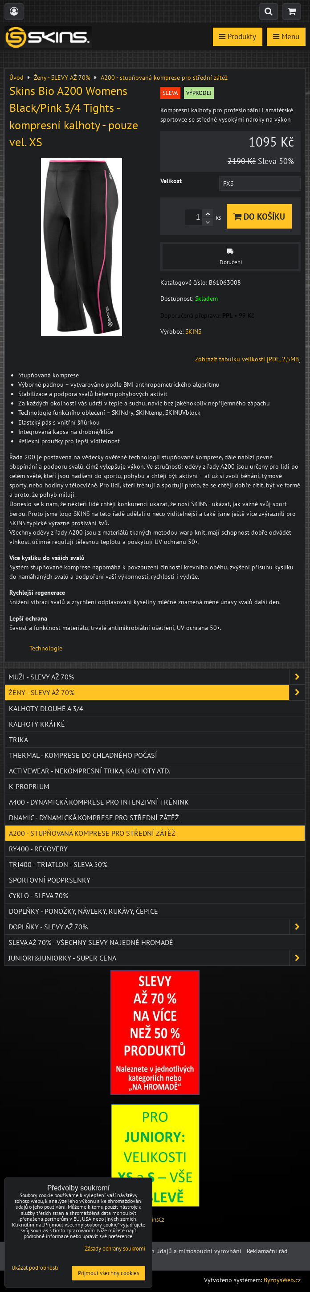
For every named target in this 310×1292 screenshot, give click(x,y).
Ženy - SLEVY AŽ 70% (156, 692)
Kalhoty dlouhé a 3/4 (46, 708)
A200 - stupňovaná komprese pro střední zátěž (92, 833)
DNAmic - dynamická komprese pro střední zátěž (94, 817)
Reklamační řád (267, 1251)
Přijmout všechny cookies (108, 1273)
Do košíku (259, 216)
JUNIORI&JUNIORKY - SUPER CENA (156, 957)
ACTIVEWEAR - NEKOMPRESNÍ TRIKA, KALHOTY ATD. (89, 770)
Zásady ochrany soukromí (115, 1248)
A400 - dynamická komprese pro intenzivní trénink (99, 801)
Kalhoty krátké (37, 724)
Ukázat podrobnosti (35, 1268)
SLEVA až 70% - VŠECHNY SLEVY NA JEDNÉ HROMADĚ (90, 942)
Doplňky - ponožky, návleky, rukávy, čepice (83, 911)
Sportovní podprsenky (49, 879)
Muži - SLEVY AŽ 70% (156, 676)
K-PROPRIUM (29, 786)
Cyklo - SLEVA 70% (38, 895)
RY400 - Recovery (38, 848)
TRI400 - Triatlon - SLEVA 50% (58, 864)
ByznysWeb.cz (282, 1280)
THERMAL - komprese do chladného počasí (83, 755)
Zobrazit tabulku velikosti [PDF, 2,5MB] (248, 359)
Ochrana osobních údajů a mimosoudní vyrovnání (173, 1251)
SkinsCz (155, 1219)
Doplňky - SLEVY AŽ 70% (156, 926)
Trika (18, 739)
